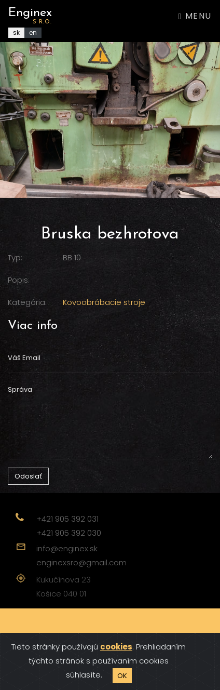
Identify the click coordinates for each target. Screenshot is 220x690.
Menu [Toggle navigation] (195, 16)
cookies (116, 646)
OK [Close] (122, 676)
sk (16, 32)
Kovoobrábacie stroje (104, 302)
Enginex (30, 16)
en (33, 32)
